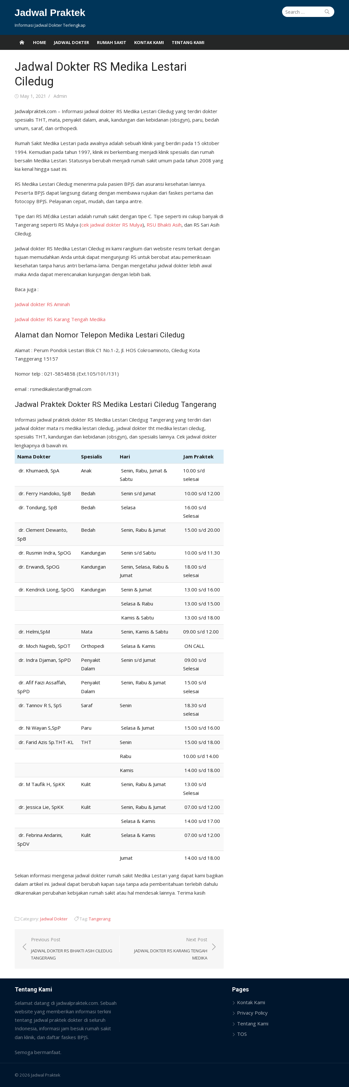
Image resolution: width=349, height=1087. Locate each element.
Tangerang (99, 919)
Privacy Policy (252, 1012)
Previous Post (72, 949)
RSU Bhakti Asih (164, 224)
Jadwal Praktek (50, 12)
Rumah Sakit (111, 42)
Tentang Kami (188, 42)
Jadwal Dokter (71, 42)
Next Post (166, 949)
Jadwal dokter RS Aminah (42, 304)
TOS (242, 1034)
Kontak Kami (149, 42)
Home (39, 42)
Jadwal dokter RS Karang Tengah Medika (60, 319)
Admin (60, 96)
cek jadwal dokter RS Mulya (111, 224)
